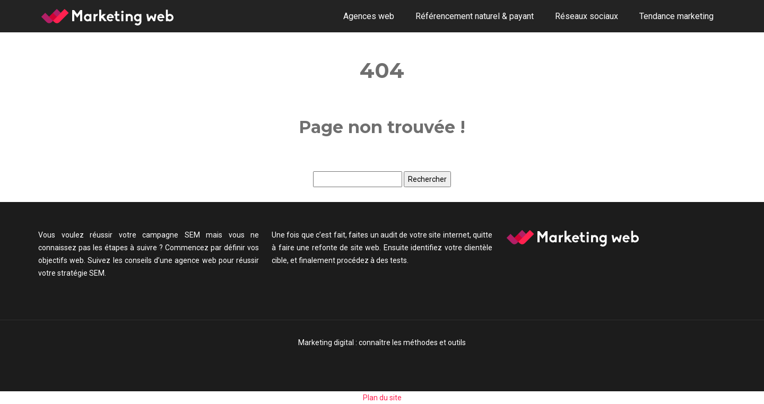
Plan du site (382, 397)
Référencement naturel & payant (474, 16)
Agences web (368, 16)
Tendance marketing (676, 16)
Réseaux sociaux (586, 16)
